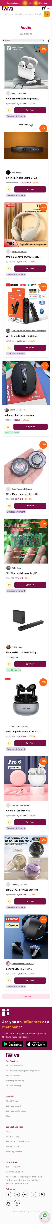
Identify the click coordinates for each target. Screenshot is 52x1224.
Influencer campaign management (23, 1070)
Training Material (14, 1151)
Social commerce (14, 1065)
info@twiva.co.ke (14, 1171)
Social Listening (13, 1085)
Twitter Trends (13, 1075)
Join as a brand (13, 1105)
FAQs (8, 1131)
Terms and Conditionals (17, 1141)
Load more (26, 996)
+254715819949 (13, 1166)
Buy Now (30, 110)
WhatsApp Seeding (15, 1080)
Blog (8, 1116)
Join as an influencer (16, 1111)
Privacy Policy (12, 1136)
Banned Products (14, 1146)
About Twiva (12, 1100)
